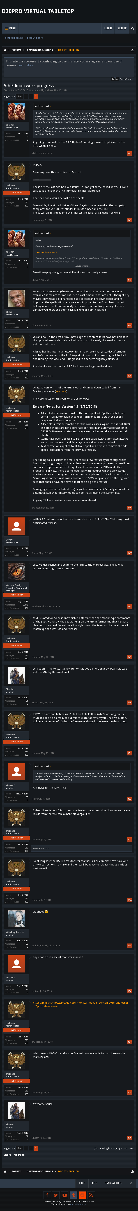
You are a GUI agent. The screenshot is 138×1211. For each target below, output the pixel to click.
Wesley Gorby (14, 585)
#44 (130, 325)
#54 (130, 900)
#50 (130, 702)
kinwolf (10, 785)
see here (61, 391)
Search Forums (14, 38)
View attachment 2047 (46, 252)
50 (27, 797)
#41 (130, 153)
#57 (130, 1042)
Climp (9, 312)
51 (27, 701)
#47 (130, 553)
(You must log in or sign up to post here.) (114, 1148)
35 (27, 989)
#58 (130, 1092)
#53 (130, 839)
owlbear (49, 90)
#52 (130, 799)
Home (82, 1183)
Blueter (10, 689)
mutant (10, 977)
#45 (130, 376)
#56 (130, 991)
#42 (130, 220)
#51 (130, 753)
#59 (130, 1138)
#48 (130, 606)
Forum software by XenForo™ (69, 1202)
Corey (9, 539)
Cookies (115, 78)
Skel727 (10, 125)
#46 (130, 508)
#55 (130, 945)
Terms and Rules (113, 1183)
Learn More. (26, 65)
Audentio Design (78, 1204)
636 (26, 202)
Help (94, 1183)
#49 (130, 657)
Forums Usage (125, 79)
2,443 (25, 605)
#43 (130, 280)
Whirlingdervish (15, 932)
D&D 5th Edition (26, 90)
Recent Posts (35, 38)
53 (27, 944)
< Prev (19, 96)
